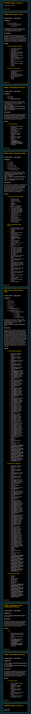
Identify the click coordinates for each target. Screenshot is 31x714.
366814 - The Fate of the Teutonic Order (18, 665)
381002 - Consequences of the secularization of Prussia (16, 141)
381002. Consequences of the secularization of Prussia (13, 606)
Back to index (7, 709)
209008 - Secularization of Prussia (16, 643)
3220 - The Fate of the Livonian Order (17, 449)
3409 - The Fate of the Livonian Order (17, 595)
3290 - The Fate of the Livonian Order (17, 452)
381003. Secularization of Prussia (14, 654)
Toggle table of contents (9, 5)
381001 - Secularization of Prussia (16, 615)
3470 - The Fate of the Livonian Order (17, 445)
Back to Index (7, 9)
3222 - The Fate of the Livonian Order (17, 588)
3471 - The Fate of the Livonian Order (17, 556)
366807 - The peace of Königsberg (16, 176)
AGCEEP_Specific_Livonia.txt (13, 3)
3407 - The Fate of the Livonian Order (17, 456)
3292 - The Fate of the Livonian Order (17, 591)
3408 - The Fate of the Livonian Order (17, 566)
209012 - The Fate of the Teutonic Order (17, 639)
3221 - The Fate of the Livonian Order (17, 559)
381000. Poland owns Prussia (13, 14)
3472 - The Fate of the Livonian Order (17, 585)
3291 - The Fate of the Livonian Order (17, 562)
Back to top (6, 82)
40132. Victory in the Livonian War (15, 153)
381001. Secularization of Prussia (14, 87)
